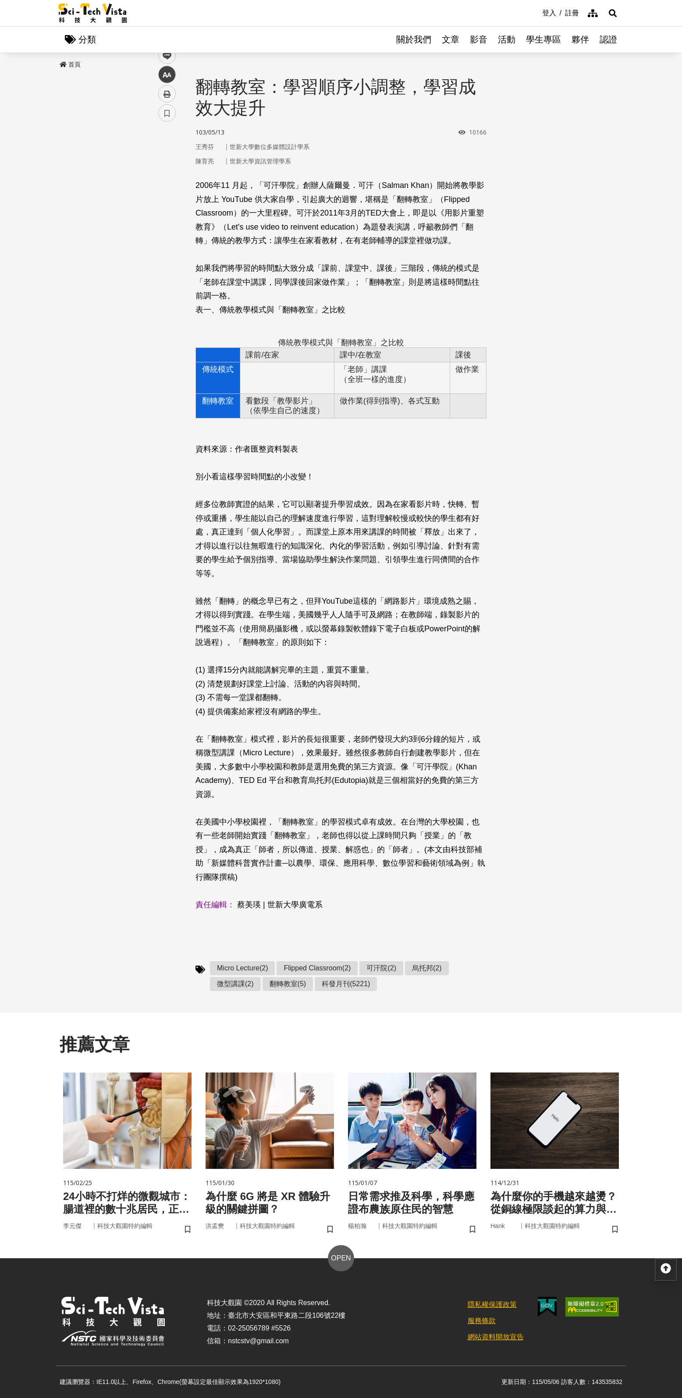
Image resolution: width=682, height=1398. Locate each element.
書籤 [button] (167, 264)
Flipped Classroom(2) (317, 968)
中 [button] (166, 225)
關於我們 (413, 39)
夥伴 (580, 39)
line (164, 206)
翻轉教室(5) (288, 983)
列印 (167, 244)
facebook (167, 167)
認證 (608, 39)
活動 (506, 39)
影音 (478, 39)
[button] (613, 13)
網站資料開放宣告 (496, 1337)
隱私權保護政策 (492, 1304)
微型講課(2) (235, 983)
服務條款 (482, 1320)
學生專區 (543, 39)
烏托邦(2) (427, 968)
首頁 (70, 64)
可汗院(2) (381, 968)
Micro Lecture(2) (242, 968)
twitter (167, 187)
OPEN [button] (341, 1258)
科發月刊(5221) (346, 983)
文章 (450, 39)
